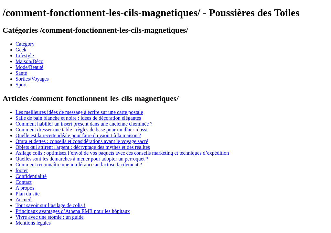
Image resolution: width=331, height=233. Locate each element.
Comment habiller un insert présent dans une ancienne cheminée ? (84, 124)
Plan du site (28, 193)
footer (22, 170)
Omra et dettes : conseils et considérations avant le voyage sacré (82, 141)
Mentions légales (33, 223)
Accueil (24, 199)
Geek (21, 49)
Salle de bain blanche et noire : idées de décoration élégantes (78, 118)
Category (25, 44)
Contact (24, 182)
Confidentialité (31, 176)
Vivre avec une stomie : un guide (50, 217)
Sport (21, 84)
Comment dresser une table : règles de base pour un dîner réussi (81, 129)
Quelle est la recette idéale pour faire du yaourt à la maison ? (78, 135)
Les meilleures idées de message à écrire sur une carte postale (79, 112)
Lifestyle (25, 55)
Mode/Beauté (29, 67)
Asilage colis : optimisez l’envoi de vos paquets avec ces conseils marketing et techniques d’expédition (122, 153)
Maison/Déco (29, 61)
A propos (25, 188)
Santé (21, 73)
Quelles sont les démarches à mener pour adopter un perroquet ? (82, 158)
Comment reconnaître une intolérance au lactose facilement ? (79, 164)
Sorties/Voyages (32, 79)
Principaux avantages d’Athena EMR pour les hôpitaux (73, 211)
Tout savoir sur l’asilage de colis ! (51, 205)
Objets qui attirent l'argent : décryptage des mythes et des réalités (83, 147)
